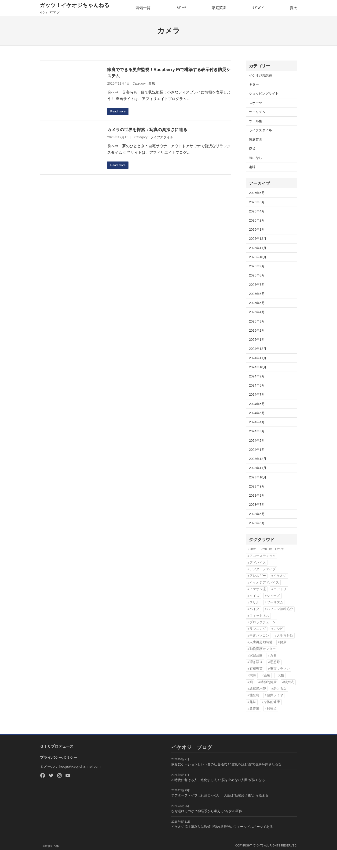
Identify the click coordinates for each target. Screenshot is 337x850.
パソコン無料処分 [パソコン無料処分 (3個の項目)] (280, 609)
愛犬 (293, 8)
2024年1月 (257, 450)
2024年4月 (257, 422)
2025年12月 (257, 238)
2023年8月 (257, 495)
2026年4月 (257, 211)
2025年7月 (257, 285)
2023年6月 (257, 514)
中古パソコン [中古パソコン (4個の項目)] (259, 635)
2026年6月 (257, 193)
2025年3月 (257, 321)
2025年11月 (257, 248)
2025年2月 (257, 330)
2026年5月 (257, 202)
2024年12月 (257, 349)
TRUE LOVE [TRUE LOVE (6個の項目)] (273, 549)
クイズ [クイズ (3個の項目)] (254, 596)
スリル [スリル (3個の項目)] (254, 602)
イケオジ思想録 (260, 75)
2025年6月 (257, 294)
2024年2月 (257, 440)
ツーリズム (257, 112)
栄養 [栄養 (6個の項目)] (252, 675)
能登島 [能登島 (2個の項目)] (254, 695)
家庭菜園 (219, 8)
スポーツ (255, 103)
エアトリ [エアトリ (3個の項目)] (279, 589)
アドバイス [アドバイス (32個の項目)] (257, 562)
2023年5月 (257, 523)
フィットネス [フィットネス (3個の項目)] (259, 615)
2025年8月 (257, 275)
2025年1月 (257, 339)
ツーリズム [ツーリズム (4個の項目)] (275, 602)
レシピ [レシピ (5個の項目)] (278, 629)
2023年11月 (257, 468)
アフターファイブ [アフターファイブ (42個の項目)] (262, 569)
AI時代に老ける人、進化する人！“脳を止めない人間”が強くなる (218, 780)
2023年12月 (257, 459)
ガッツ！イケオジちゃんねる (75, 5)
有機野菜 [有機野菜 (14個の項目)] (256, 669)
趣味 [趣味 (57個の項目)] (252, 702)
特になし (255, 158)
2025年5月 (257, 303)
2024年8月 (257, 385)
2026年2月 (257, 220)
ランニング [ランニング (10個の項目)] (257, 629)
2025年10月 (257, 257)
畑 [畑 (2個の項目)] (251, 682)
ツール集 (255, 121)
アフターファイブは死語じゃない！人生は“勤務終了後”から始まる (219, 795)
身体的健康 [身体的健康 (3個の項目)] (272, 702)
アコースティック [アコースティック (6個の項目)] (262, 556)
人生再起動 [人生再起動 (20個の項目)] (285, 635)
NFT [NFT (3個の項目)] (252, 549)
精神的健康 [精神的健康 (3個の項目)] (268, 682)
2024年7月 (257, 394)
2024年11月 (257, 358)
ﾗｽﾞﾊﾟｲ (258, 8)
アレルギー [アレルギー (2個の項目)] (257, 575)
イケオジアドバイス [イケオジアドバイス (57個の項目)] (264, 582)
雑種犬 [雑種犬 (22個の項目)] (272, 708)
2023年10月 (257, 477)
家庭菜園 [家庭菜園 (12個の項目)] (256, 655)
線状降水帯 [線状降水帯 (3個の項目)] (257, 688)
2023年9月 (257, 486)
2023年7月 (257, 504)
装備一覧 (143, 8)
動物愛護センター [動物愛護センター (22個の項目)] (262, 649)
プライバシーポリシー (58, 758)
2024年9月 (257, 376)
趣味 (151, 83)
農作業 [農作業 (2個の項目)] (254, 708)
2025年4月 (257, 312)
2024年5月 (257, 413)
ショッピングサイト (263, 93)
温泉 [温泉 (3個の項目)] (267, 675)
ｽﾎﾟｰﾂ (181, 8)
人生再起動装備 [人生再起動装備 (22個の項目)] (260, 642)
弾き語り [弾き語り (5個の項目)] (256, 662)
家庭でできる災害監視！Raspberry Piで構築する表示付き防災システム (169, 73)
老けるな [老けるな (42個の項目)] (279, 688)
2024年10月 (257, 367)
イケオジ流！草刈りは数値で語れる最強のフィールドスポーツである (222, 826)
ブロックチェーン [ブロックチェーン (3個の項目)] (262, 622)
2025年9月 (257, 266)
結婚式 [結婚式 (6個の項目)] (289, 682)
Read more (118, 112)
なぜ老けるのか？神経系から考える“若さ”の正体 (206, 811)
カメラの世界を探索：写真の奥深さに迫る (147, 130)
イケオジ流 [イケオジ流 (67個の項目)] (257, 589)
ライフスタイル (161, 137)
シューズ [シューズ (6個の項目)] (273, 596)
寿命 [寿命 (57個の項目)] (273, 655)
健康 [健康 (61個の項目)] (283, 642)
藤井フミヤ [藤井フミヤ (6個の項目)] (275, 695)
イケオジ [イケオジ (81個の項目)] (279, 575)
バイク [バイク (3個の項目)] (254, 609)
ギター (254, 84)
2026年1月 (257, 229)
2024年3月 (257, 431)
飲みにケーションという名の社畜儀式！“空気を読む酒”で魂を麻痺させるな (226, 764)
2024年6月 (257, 404)
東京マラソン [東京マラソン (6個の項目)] (280, 669)
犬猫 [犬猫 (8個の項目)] (281, 675)
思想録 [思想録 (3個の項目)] (275, 662)
